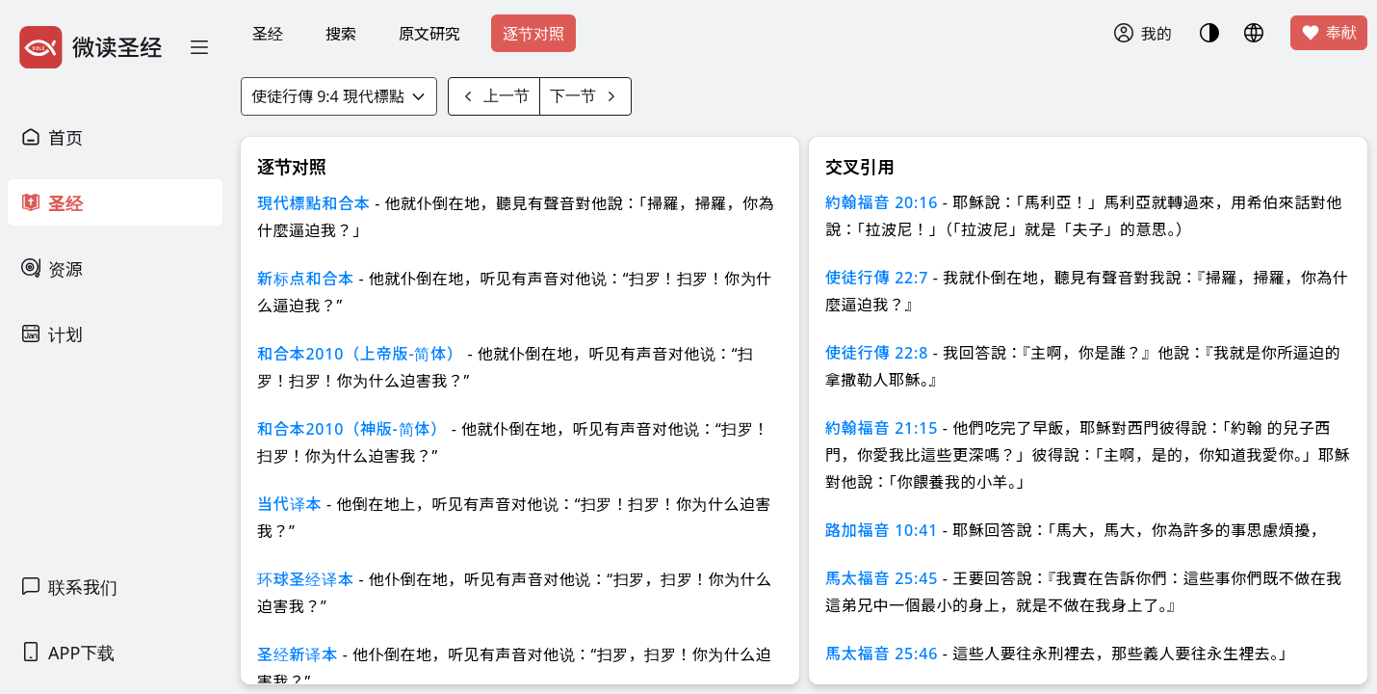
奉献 (1329, 32)
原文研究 (429, 33)
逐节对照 (533, 33)
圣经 (267, 33)
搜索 (340, 33)
